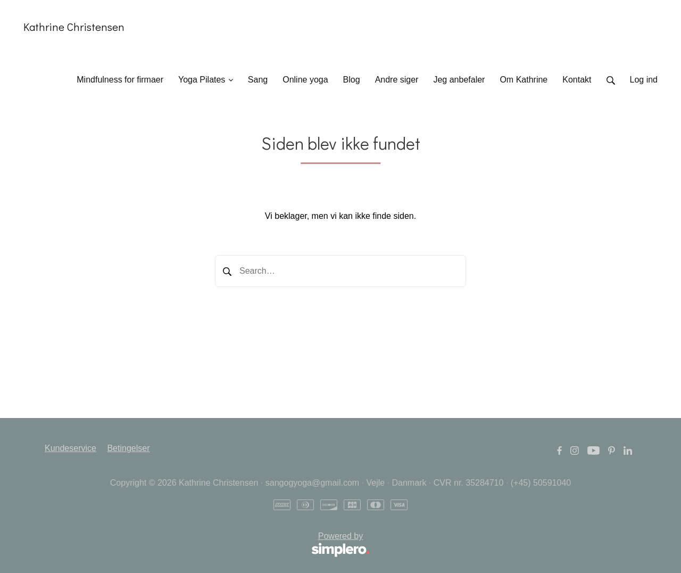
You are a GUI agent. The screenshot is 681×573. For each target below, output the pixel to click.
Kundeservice (70, 448)
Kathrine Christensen (73, 26)
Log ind (644, 79)
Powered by (207, 545)
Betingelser (128, 448)
